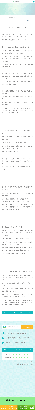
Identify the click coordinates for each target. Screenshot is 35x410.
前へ (5, 312)
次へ (29, 312)
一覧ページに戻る (17, 312)
